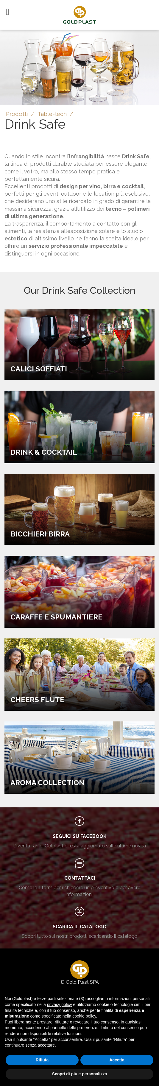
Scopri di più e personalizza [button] (79, 1073)
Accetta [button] (116, 1060)
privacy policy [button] (59, 1004)
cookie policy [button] (84, 1016)
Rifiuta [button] (42, 1060)
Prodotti (17, 114)
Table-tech (52, 114)
